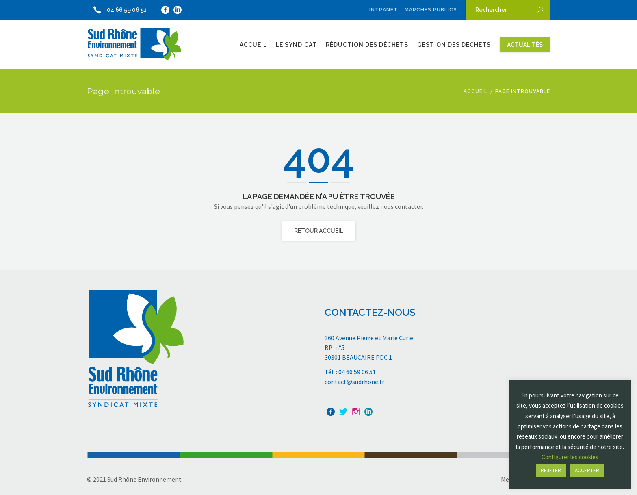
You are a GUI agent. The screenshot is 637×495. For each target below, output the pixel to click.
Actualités (525, 44)
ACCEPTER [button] (587, 470)
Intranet (383, 10)
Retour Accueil (318, 231)
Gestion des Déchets (454, 44)
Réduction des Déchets (367, 44)
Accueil (253, 44)
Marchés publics (431, 10)
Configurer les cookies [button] (570, 457)
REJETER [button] (551, 470)
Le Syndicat (296, 44)
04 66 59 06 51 (117, 10)
